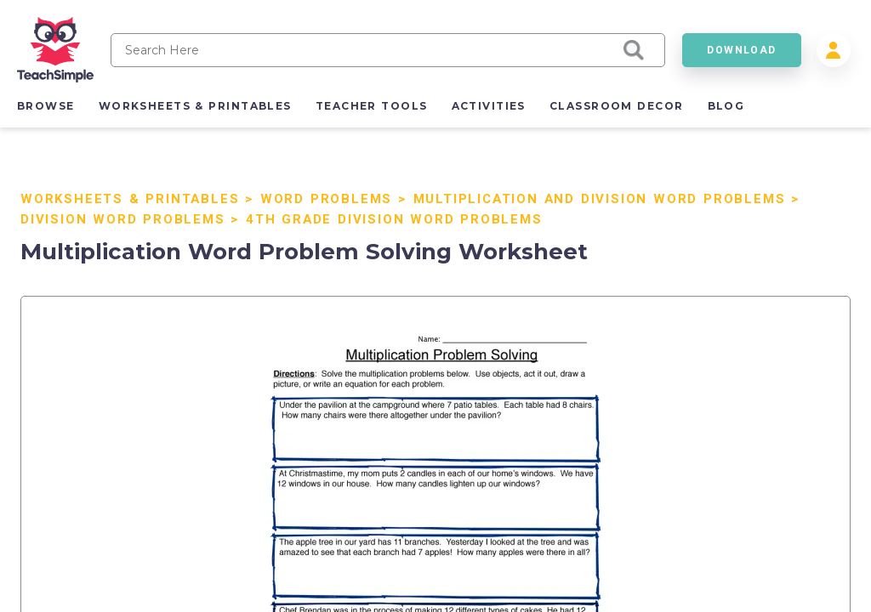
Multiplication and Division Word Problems (599, 199)
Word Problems (326, 199)
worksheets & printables (195, 105)
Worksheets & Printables (129, 199)
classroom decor (616, 105)
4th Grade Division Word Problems (394, 219)
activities (489, 105)
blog (726, 105)
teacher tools (372, 105)
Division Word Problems (122, 219)
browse (46, 105)
